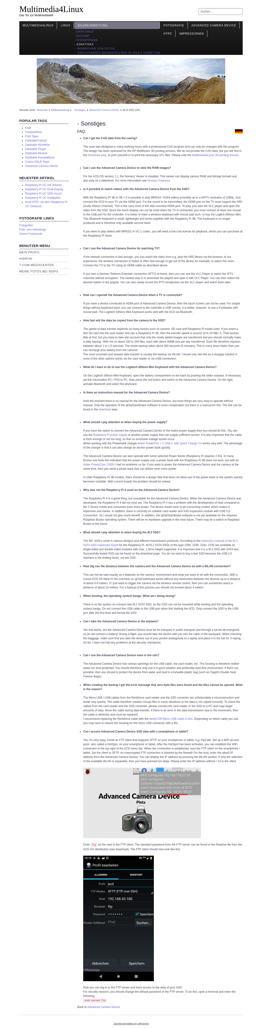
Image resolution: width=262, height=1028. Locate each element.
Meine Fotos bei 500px (38, 271)
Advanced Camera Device (214, 25)
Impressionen (191, 33)
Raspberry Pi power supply (110, 435)
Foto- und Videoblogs (32, 229)
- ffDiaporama (86, 40)
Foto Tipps (31, 136)
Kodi (28, 128)
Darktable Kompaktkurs (40, 157)
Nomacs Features (158, 180)
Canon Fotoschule (30, 233)
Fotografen (26, 225)
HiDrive (26, 258)
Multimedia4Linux (51, 9)
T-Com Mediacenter (36, 265)
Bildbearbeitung (93, 25)
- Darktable (84, 31)
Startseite (42, 110)
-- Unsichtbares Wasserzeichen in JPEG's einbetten (117, 52)
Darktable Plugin (35, 149)
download (105, 409)
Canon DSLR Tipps (37, 161)
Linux (65, 25)
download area (97, 155)
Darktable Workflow (37, 144)
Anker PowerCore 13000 (98, 464)
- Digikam (81, 35)
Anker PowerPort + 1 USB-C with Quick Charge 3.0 (170, 443)
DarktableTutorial (36, 140)
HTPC (168, 33)
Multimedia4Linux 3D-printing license (215, 155)
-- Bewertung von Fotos (94, 48)
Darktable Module (36, 153)
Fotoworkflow (33, 132)
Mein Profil (29, 252)
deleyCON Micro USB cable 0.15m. (171, 718)
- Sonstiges (84, 44)
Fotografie (174, 25)
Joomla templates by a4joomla (131, 1023)
